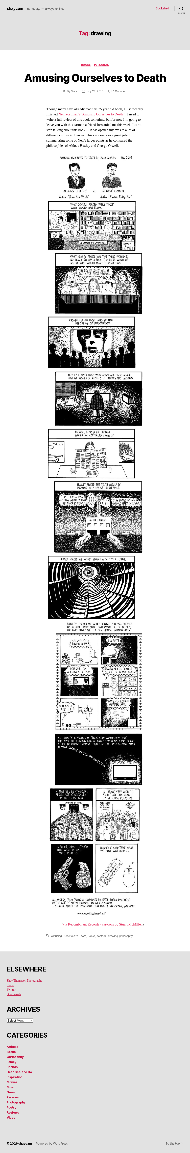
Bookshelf (162, 8)
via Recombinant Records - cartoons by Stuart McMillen (102, 924)
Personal (101, 64)
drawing (113, 936)
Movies (12, 1082)
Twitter (11, 990)
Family (11, 1062)
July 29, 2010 (95, 91)
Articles (12, 1047)
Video (11, 1117)
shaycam (15, 8)
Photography (16, 1102)
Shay (74, 91)
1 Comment (120, 91)
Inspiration (14, 1077)
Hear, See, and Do (19, 1072)
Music (11, 1087)
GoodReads (14, 994)
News (11, 1092)
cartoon (102, 936)
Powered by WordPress (52, 1143)
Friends (12, 1067)
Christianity (15, 1057)
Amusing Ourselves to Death (95, 77)
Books (86, 64)
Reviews (13, 1112)
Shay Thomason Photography (24, 981)
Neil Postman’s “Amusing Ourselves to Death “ (92, 114)
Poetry (11, 1107)
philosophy (126, 936)
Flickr (10, 985)
